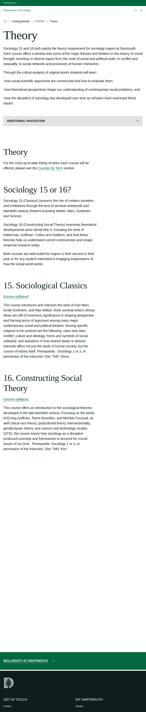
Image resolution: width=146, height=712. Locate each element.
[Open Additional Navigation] (73, 121)
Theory (54, 21)
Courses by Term (50, 168)
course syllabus (15, 296)
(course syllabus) (15, 399)
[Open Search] (135, 10)
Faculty (79, 706)
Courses (39, 21)
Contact (7, 706)
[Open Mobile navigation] (141, 10)
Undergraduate (21, 21)
